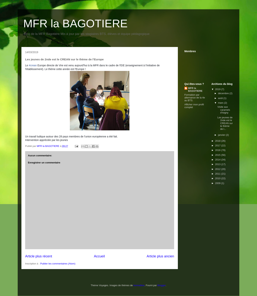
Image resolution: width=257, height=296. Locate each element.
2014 (218, 159)
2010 (218, 178)
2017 (218, 145)
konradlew (139, 285)
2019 (218, 89)
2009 (218, 183)
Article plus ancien (160, 256)
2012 (218, 169)
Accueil (99, 256)
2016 (218, 150)
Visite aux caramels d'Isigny (223, 109)
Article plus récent (38, 256)
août (220, 98)
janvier (222, 135)
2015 (218, 155)
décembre (223, 93)
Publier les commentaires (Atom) (57, 263)
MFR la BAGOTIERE (75, 23)
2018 (218, 140)
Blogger (161, 285)
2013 (218, 164)
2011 (218, 173)
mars (221, 102)
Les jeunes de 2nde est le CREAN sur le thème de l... (225, 123)
